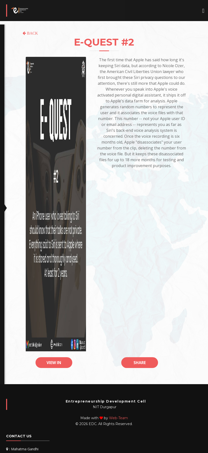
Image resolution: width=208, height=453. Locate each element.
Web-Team (118, 418)
